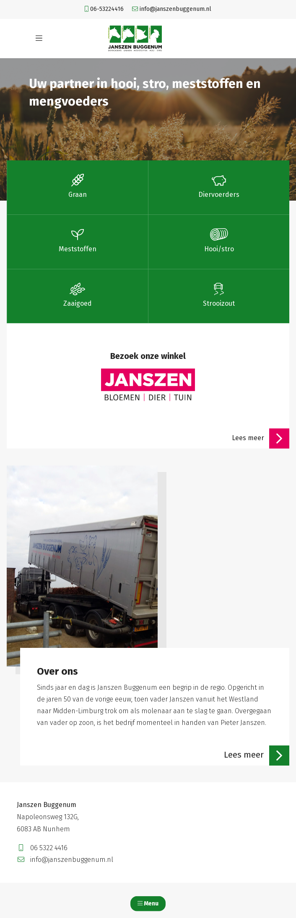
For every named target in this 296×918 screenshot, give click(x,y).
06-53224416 (104, 9)
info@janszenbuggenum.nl (171, 9)
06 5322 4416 (42, 848)
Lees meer (260, 438)
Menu (148, 903)
